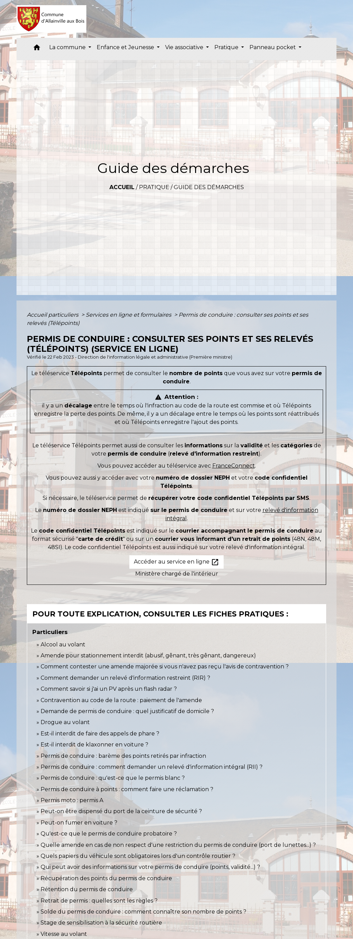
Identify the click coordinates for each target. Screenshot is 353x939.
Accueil (122, 187)
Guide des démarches (209, 187)
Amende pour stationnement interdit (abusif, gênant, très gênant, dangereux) (148, 655)
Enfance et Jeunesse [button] (126, 47)
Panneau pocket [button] (273, 47)
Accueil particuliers (53, 315)
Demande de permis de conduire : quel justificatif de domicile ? (127, 711)
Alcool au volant (63, 644)
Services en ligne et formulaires (129, 315)
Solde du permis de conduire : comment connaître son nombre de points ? (143, 911)
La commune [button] (68, 47)
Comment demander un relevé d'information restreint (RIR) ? (125, 678)
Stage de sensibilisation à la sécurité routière (101, 922)
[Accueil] (51, 18)
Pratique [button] (227, 47)
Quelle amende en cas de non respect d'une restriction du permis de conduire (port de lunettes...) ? (178, 845)
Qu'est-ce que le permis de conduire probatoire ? (109, 833)
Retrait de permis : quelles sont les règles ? (99, 900)
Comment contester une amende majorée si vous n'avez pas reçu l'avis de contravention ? (165, 666)
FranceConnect (233, 465)
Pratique (154, 187)
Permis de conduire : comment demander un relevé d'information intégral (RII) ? (152, 767)
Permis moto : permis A (72, 800)
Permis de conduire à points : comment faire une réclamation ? (127, 789)
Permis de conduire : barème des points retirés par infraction (123, 756)
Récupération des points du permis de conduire (106, 878)
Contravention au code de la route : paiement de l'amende (121, 700)
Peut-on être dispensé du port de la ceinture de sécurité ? (121, 811)
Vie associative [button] (185, 47)
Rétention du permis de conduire (87, 889)
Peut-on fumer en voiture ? (79, 822)
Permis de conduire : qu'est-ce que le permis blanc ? (113, 778)
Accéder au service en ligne (176, 562)
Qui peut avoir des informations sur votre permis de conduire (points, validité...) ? (150, 867)
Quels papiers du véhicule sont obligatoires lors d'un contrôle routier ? (138, 856)
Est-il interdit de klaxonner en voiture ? (94, 744)
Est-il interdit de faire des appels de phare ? (100, 733)
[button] (36, 49)
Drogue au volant (65, 722)
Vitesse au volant (64, 934)
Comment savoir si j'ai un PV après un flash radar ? (109, 689)
